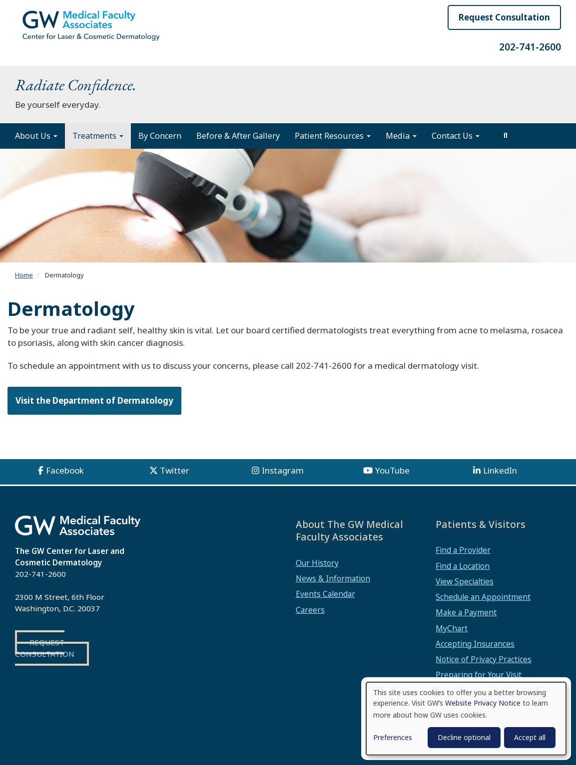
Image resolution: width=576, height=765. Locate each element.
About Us (36, 135)
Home (24, 274)
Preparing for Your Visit (479, 675)
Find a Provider (463, 550)
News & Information (333, 578)
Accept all (530, 737)
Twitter (174, 470)
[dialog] (466, 718)
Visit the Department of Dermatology (94, 400)
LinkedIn (500, 470)
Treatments (97, 135)
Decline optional (464, 737)
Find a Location (463, 566)
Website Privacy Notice (483, 703)
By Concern (159, 135)
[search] (506, 135)
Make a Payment (466, 612)
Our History (317, 563)
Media (401, 135)
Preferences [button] (392, 737)
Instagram (283, 470)
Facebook (65, 470)
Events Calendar (325, 594)
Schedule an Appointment (483, 597)
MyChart (452, 628)
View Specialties (465, 581)
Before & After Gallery (238, 135)
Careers (310, 610)
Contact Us (456, 135)
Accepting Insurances (475, 644)
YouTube (392, 470)
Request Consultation (504, 17)
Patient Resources (333, 135)
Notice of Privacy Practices (484, 659)
